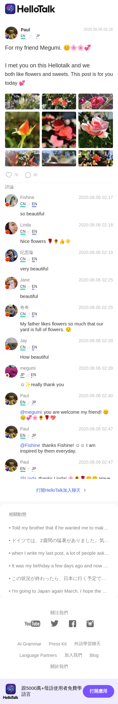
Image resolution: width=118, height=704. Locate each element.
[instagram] (90, 623)
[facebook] (72, 623)
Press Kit (58, 643)
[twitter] (55, 623)
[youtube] (32, 624)
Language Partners (38, 655)
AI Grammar (29, 643)
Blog (94, 655)
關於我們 (59, 666)
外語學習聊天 (87, 643)
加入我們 (73, 655)
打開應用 (98, 691)
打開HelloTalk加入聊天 (58, 490)
